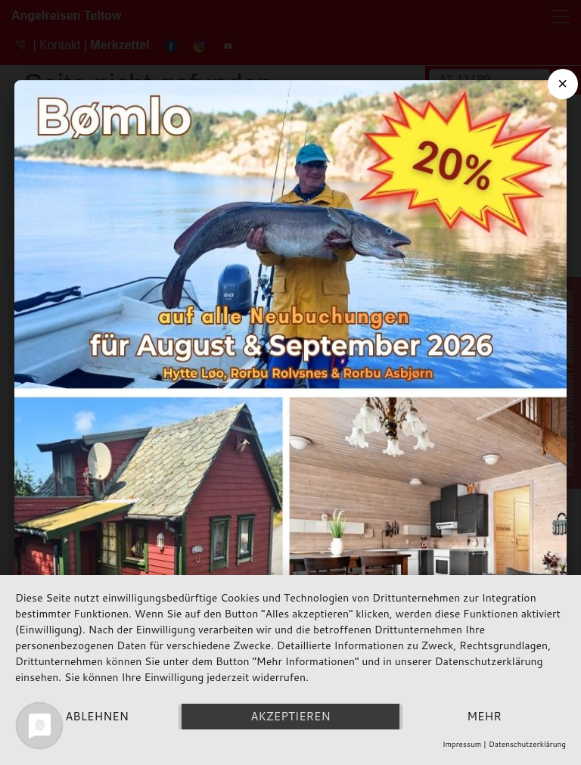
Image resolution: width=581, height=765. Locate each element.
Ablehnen (97, 716)
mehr (484, 716)
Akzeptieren (290, 716)
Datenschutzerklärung (527, 744)
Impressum (462, 744)
